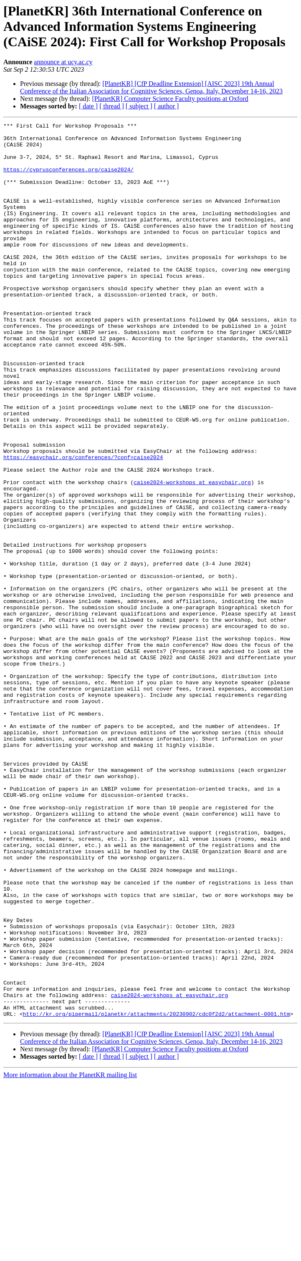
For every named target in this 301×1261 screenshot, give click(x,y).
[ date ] (88, 106)
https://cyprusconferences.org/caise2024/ (68, 179)
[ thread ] (111, 106)
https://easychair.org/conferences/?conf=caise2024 (83, 524)
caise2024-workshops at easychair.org (192, 554)
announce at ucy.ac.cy (63, 61)
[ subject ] (139, 106)
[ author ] (166, 106)
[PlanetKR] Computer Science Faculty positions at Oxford (170, 98)
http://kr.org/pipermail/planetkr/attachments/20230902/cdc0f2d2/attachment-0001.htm (156, 1192)
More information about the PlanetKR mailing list (70, 1253)
